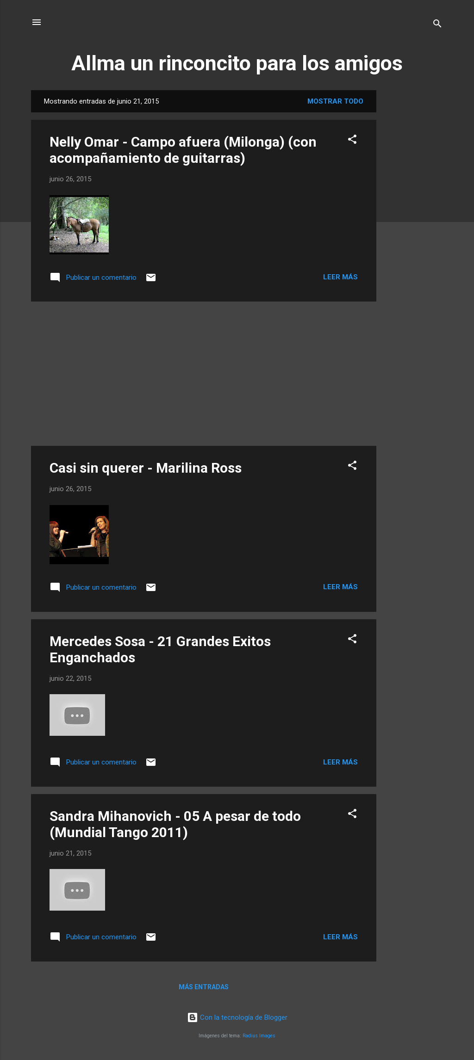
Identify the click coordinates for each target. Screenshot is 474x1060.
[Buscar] (437, 25)
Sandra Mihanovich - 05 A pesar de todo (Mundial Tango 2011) (175, 824)
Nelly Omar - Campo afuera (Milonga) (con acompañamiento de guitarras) (183, 150)
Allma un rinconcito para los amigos (237, 63)
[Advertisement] (413, 229)
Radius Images (259, 1036)
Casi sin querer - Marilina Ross (146, 468)
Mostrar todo (335, 101)
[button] (352, 141)
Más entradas (204, 987)
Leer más (340, 277)
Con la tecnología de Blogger (237, 1017)
